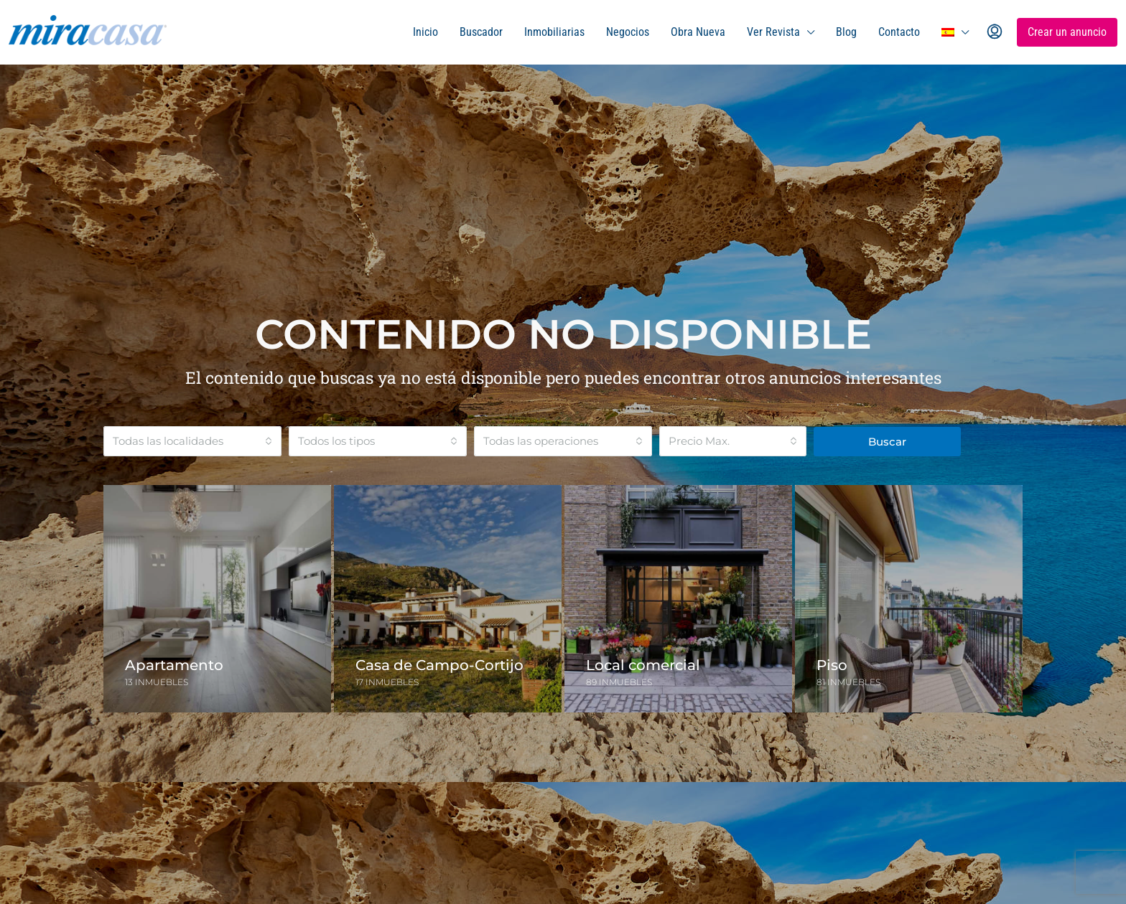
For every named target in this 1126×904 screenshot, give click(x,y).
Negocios (627, 32)
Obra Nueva (698, 32)
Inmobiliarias (554, 32)
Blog (846, 32)
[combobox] (192, 441)
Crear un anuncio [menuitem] (1067, 32)
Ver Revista (773, 32)
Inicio (425, 32)
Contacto (899, 32)
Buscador (481, 32)
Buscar (887, 441)
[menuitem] (995, 32)
